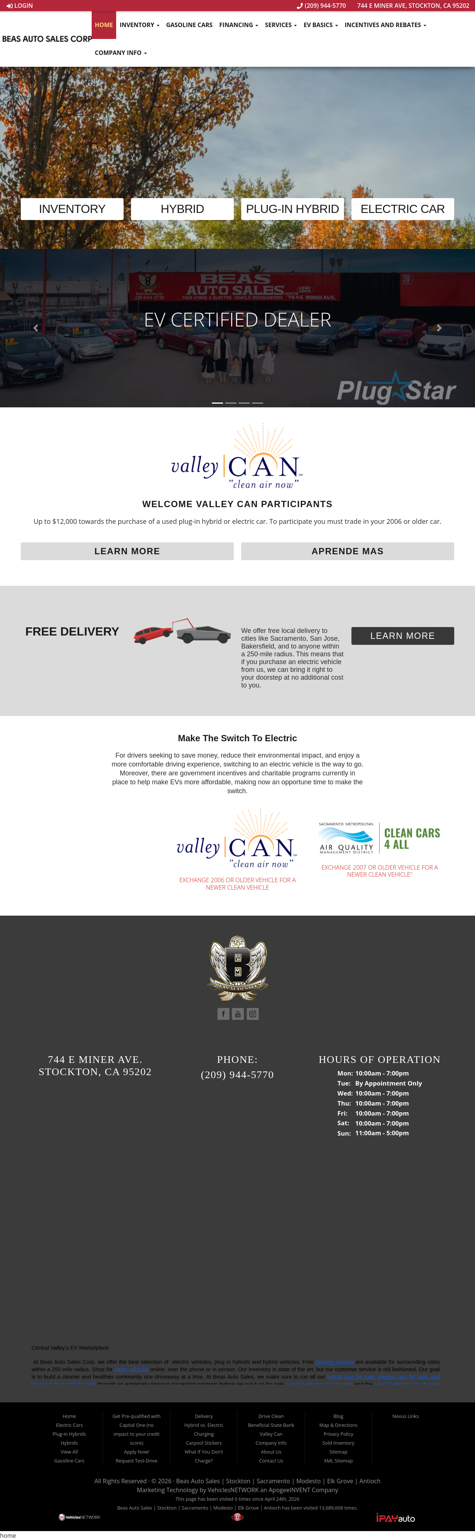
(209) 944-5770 (321, 5)
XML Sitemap (338, 1460)
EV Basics (321, 25)
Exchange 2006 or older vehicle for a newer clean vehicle (237, 883)
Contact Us (271, 1460)
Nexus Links (406, 1416)
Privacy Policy (338, 1434)
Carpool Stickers (204, 1442)
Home (104, 25)
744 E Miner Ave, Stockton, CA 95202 (409, 5)
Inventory (139, 25)
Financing (238, 25)
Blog (338, 1416)
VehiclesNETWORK (233, 1490)
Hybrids (69, 1442)
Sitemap (339, 1451)
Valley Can (271, 1434)
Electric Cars (69, 1425)
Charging (204, 1434)
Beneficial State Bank (271, 1425)
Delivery (204, 1416)
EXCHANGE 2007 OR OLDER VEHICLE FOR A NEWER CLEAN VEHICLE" (379, 871)
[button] (35, 328)
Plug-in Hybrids (69, 1434)
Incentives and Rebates (385, 25)
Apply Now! (136, 1451)
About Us (271, 1451)
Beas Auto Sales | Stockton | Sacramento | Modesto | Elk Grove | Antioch (278, 1481)
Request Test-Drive (136, 1460)
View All (69, 1451)
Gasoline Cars (189, 25)
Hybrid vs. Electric (203, 1425)
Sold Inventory (338, 1442)
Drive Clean (271, 1416)
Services (281, 25)
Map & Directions (338, 1425)
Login (20, 5)
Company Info (121, 53)
